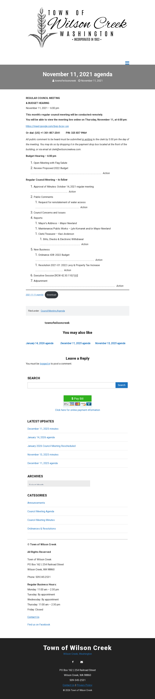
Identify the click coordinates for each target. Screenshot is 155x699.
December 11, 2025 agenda (75, 343)
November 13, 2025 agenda (110, 343)
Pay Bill (79, 398)
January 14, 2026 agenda (39, 343)
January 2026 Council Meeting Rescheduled (51, 446)
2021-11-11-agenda (34, 295)
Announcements (36, 502)
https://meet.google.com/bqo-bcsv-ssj (47, 126)
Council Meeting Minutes (41, 520)
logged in (45, 363)
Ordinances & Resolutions (41, 528)
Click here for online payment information (77, 410)
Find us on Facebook (38, 624)
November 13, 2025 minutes (42, 454)
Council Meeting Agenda (53, 311)
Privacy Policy (84, 685)
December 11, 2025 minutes (42, 428)
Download (51, 295)
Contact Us (69, 685)
